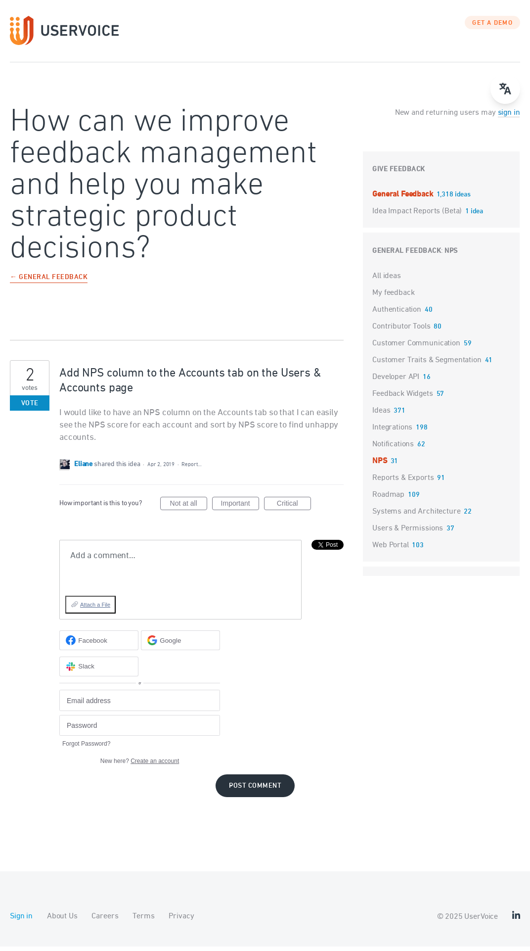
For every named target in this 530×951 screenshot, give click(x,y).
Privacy (181, 921)
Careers (104, 921)
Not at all (188, 509)
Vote (30, 407)
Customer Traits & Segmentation (427, 364)
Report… (191, 468)
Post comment (255, 790)
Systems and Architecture (416, 516)
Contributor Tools (401, 330)
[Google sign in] (180, 645)
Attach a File (95, 609)
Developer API (395, 381)
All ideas (386, 280)
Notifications (393, 448)
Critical (294, 509)
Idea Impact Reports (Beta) (418, 215)
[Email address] (139, 704)
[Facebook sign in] (98, 645)
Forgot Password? (86, 748)
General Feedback (403, 198)
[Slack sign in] (98, 670)
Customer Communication (416, 347)
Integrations (392, 431)
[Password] (139, 729)
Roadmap (388, 499)
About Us (62, 921)
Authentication (396, 314)
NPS (451, 255)
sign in (509, 117)
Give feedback (398, 173)
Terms (143, 921)
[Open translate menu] (505, 89)
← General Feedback (49, 281)
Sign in (21, 921)
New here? (139, 765)
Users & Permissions (407, 532)
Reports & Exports (403, 482)
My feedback (393, 297)
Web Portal (390, 549)
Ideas (381, 415)
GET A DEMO (492, 27)
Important (240, 509)
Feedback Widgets (402, 398)
